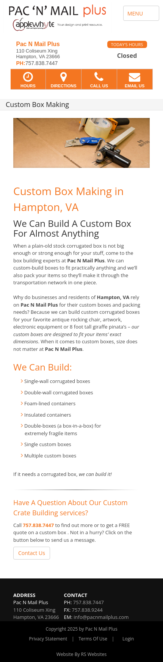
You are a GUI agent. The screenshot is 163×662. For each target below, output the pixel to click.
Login (128, 639)
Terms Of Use (92, 639)
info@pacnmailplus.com (101, 617)
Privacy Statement (48, 639)
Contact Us (31, 553)
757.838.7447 (38, 525)
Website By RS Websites (81, 654)
